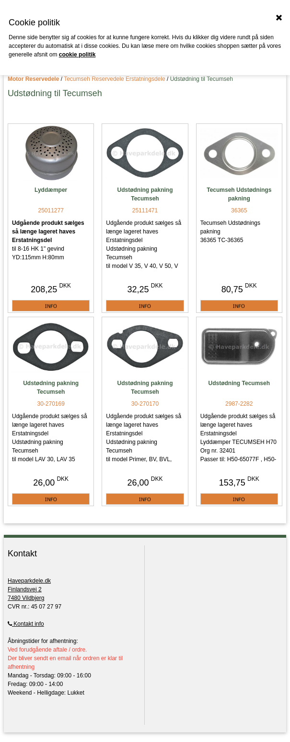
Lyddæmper (51, 190)
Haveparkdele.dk (29, 580)
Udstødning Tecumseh (239, 383)
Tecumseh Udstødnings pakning (239, 194)
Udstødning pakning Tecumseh (145, 194)
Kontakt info (26, 623)
